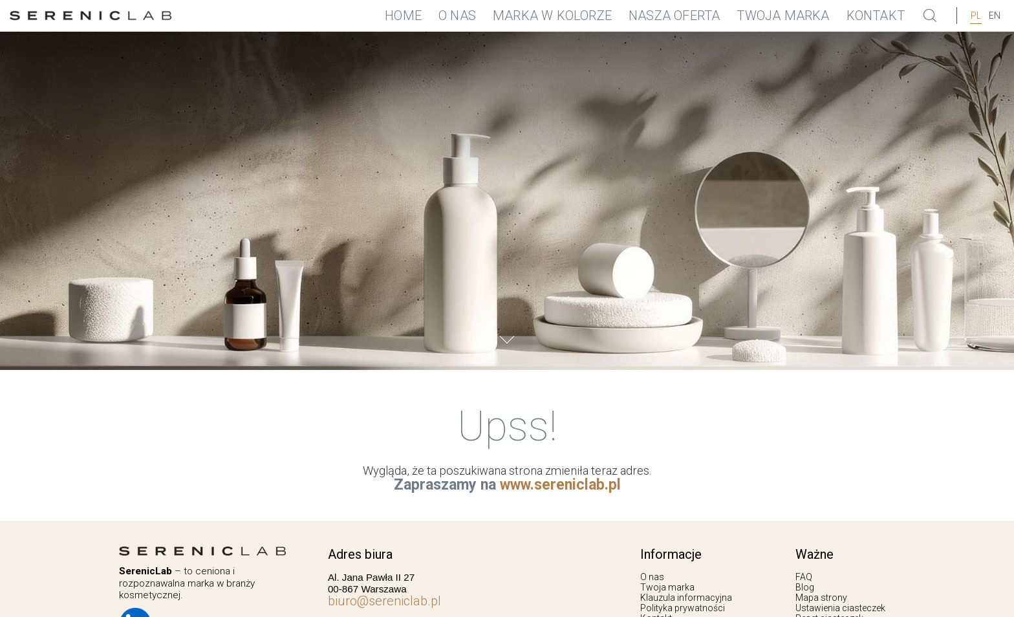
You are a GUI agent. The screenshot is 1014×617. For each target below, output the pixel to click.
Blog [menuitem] (804, 587)
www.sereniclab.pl (560, 484)
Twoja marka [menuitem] (783, 15)
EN (994, 15)
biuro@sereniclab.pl (384, 601)
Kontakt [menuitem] (876, 15)
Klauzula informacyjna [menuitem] (686, 597)
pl (976, 15)
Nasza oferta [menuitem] (674, 15)
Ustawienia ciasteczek (840, 608)
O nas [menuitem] (457, 15)
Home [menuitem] (403, 15)
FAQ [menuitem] (803, 577)
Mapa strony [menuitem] (821, 597)
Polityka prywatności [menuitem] (682, 608)
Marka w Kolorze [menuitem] (552, 15)
